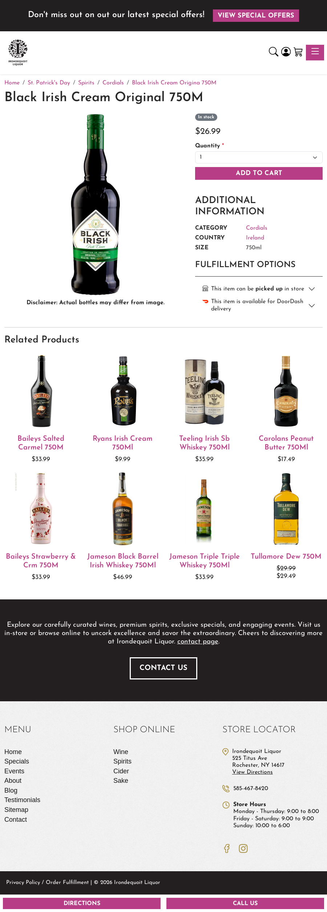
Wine (120, 752)
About (12, 780)
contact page (197, 641)
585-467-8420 (250, 789)
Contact (15, 819)
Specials (16, 761)
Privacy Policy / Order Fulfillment (47, 882)
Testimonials (22, 800)
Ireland (255, 238)
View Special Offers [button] (256, 15)
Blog (10, 790)
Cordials (256, 228)
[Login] (286, 53)
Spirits (122, 761)
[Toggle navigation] (315, 52)
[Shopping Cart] (298, 53)
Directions (82, 904)
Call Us (245, 904)
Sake (120, 780)
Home (13, 752)
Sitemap (16, 809)
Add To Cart (259, 173)
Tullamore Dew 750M (286, 556)
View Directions (252, 772)
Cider (121, 771)
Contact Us (163, 668)
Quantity (209, 146)
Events (14, 771)
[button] (273, 53)
